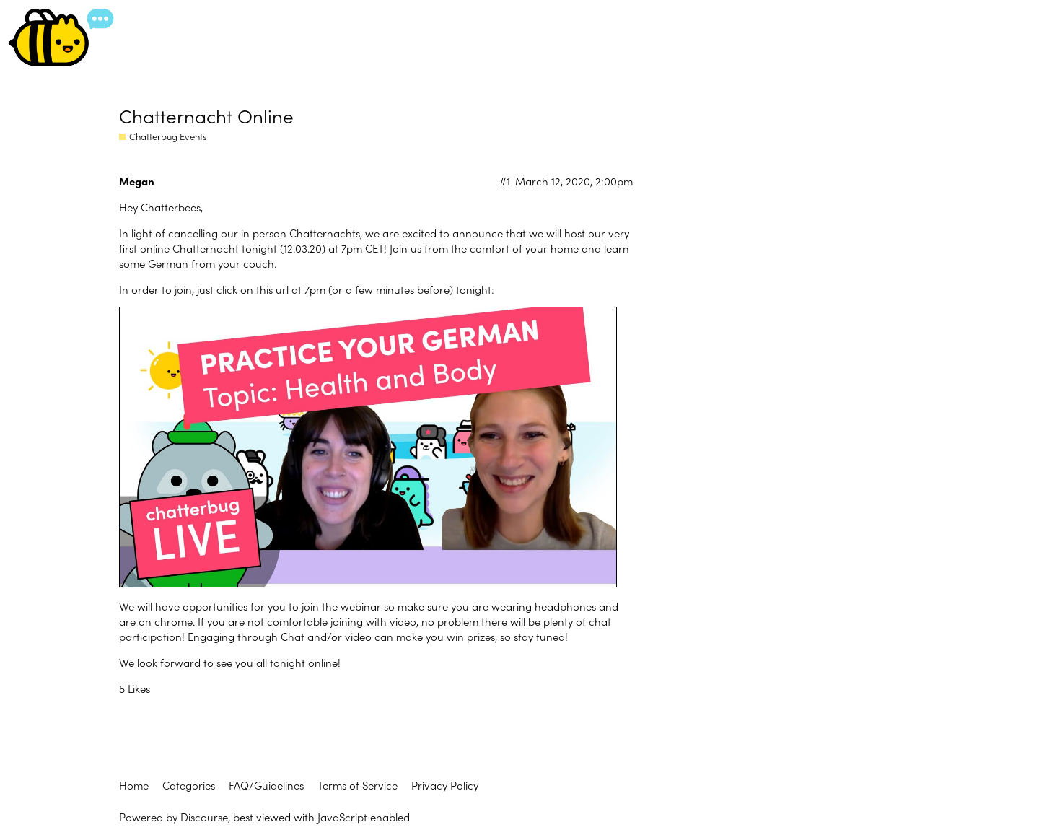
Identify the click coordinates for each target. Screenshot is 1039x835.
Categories (188, 784)
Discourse (204, 816)
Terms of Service (357, 784)
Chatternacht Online (206, 115)
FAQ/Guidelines (266, 784)
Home (134, 784)
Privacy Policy (444, 784)
